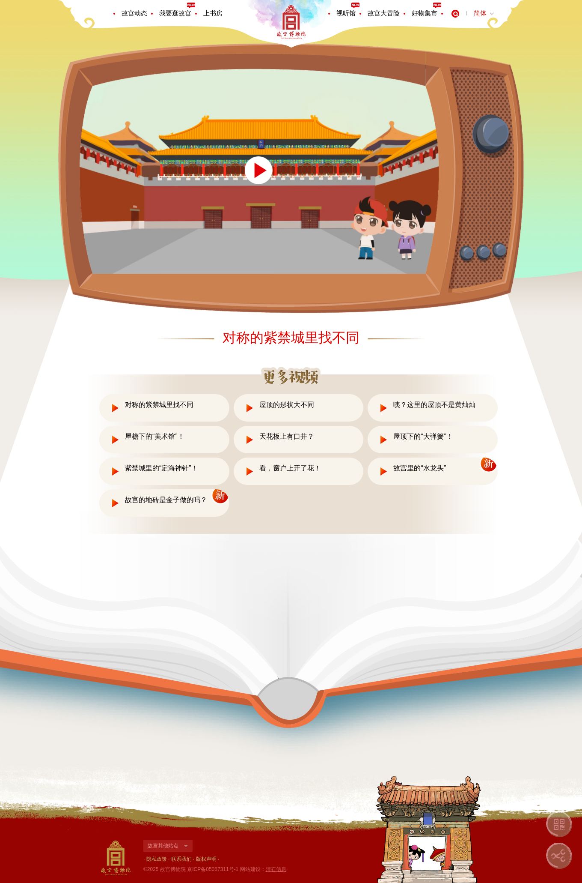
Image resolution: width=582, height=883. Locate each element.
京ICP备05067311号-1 (212, 869)
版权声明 (206, 859)
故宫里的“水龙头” (419, 468)
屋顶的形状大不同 (286, 404)
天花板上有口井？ (286, 436)
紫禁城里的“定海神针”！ (161, 468)
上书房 (213, 13)
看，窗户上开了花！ (290, 468)
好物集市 (424, 13)
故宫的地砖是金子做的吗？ (166, 499)
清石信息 (276, 869)
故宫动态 (134, 13)
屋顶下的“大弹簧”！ (423, 436)
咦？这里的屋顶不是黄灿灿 (434, 404)
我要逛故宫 (175, 13)
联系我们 (181, 859)
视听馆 (346, 13)
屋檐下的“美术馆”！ (154, 436)
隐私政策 (156, 859)
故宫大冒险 (384, 13)
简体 (480, 13)
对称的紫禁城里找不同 (159, 404)
